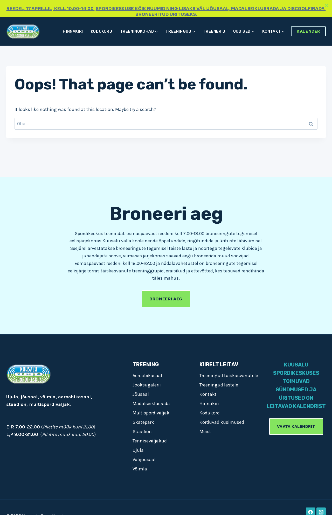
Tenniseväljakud (150, 441)
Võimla (140, 469)
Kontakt (208, 394)
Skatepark (143, 422)
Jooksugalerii (147, 385)
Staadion (142, 431)
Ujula (138, 450)
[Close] (326, 5)
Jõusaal (141, 394)
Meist (205, 431)
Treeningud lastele (218, 385)
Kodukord (101, 31)
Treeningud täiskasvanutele (228, 375)
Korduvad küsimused (221, 422)
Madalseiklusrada (151, 403)
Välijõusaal (144, 459)
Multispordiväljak (151, 413)
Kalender (308, 31)
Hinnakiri (73, 31)
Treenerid (214, 31)
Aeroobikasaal (147, 375)
